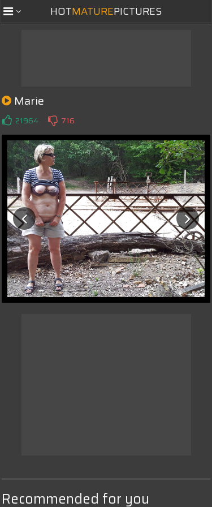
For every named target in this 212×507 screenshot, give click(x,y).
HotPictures (106, 11)
